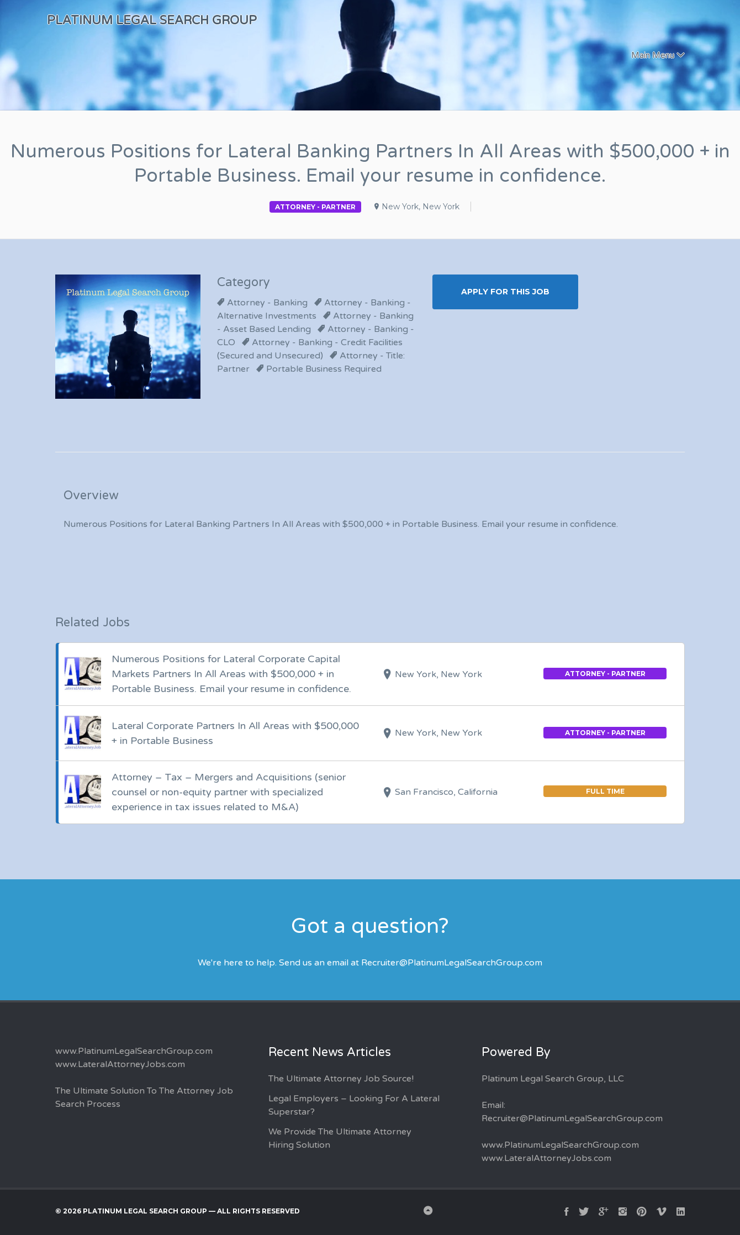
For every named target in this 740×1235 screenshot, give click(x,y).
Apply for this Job (505, 292)
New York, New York (420, 207)
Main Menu (652, 55)
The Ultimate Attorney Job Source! (341, 1078)
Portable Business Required (324, 368)
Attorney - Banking (267, 302)
